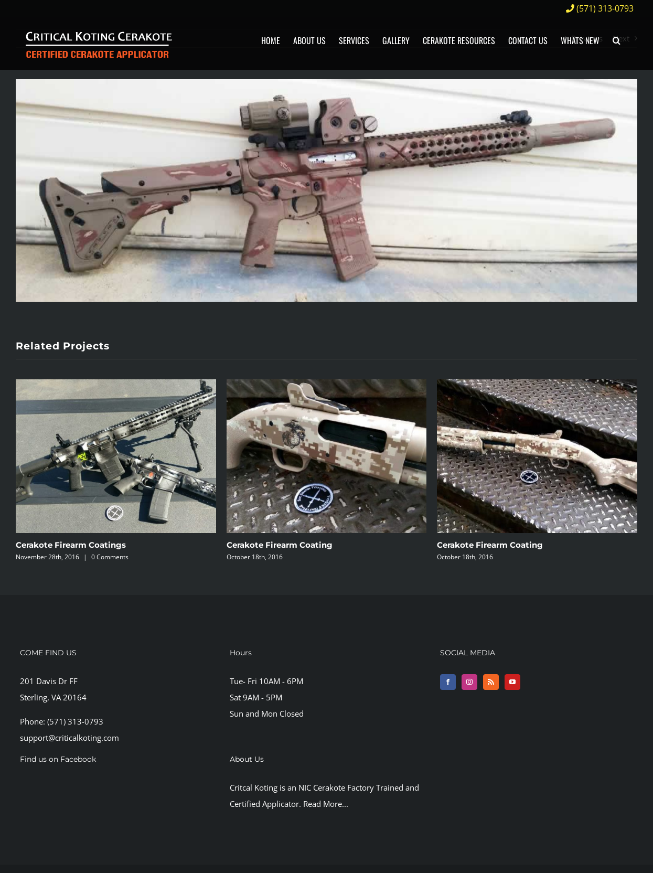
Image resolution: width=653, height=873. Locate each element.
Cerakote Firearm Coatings (71, 545)
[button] (616, 41)
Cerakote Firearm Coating (280, 545)
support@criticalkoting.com (69, 737)
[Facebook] (448, 682)
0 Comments (110, 556)
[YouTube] (512, 682)
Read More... (325, 804)
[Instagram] (469, 682)
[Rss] (491, 682)
